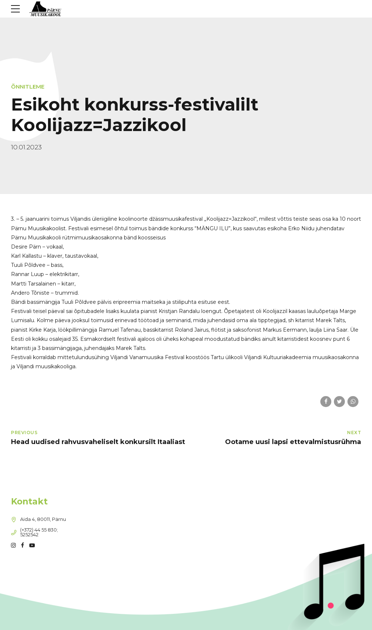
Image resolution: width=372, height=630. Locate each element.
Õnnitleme (27, 86)
